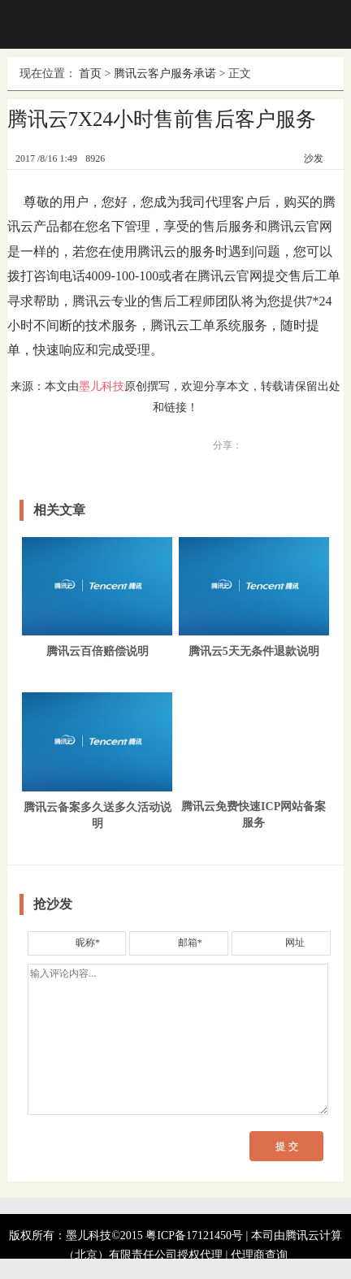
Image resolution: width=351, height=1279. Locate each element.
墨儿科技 (101, 386)
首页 (90, 73)
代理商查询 (259, 1255)
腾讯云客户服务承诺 (165, 73)
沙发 (313, 158)
